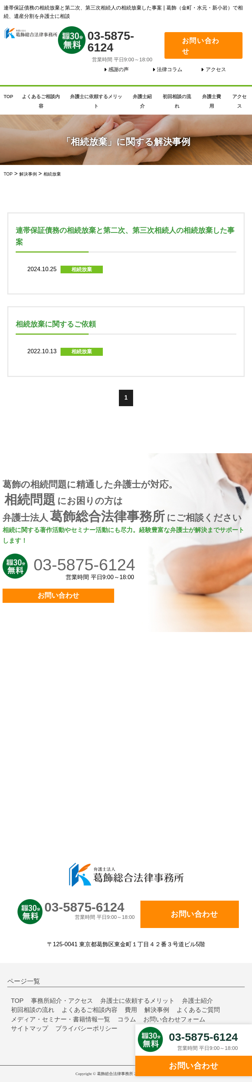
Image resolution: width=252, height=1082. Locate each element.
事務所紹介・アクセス (62, 1000)
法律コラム (169, 69)
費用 (131, 1009)
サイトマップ (29, 1028)
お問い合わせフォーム (174, 1019)
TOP (8, 96)
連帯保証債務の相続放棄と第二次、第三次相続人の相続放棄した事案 (125, 236)
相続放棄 (81, 269)
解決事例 (156, 1009)
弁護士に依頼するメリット (96, 101)
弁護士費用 (211, 101)
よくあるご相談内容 (41, 101)
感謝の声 (118, 69)
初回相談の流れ (177, 101)
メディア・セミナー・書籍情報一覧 (60, 1019)
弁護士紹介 (142, 101)
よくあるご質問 (198, 1009)
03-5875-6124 (111, 41)
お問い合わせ (201, 46)
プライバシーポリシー (86, 1028)
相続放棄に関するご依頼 (56, 324)
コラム (126, 1019)
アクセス (216, 69)
